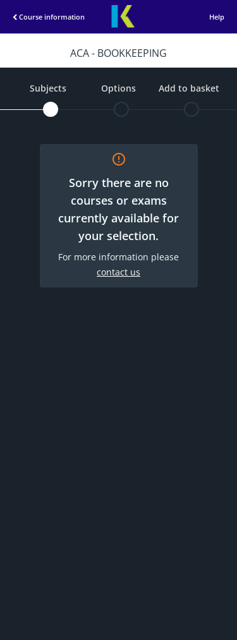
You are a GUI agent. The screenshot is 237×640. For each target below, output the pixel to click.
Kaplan (122, 16)
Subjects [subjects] (48, 88)
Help (216, 16)
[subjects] (50, 109)
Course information (41, 16)
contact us (118, 272)
